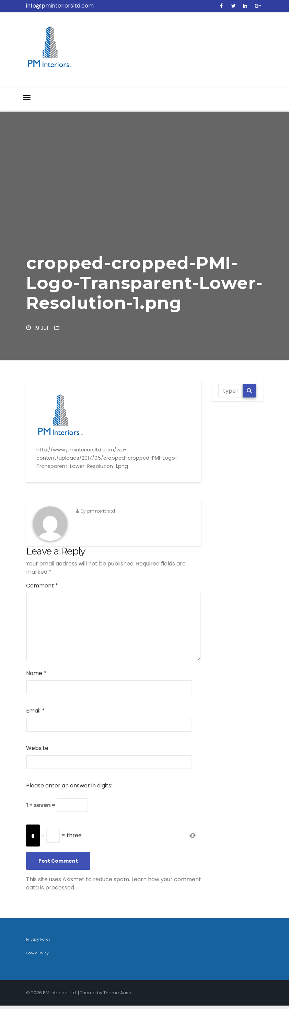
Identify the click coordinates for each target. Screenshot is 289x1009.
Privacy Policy (38, 939)
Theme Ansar (118, 992)
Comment (42, 586)
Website (37, 748)
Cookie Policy (37, 953)
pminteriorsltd (100, 511)
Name (36, 673)
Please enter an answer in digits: (69, 785)
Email (35, 711)
